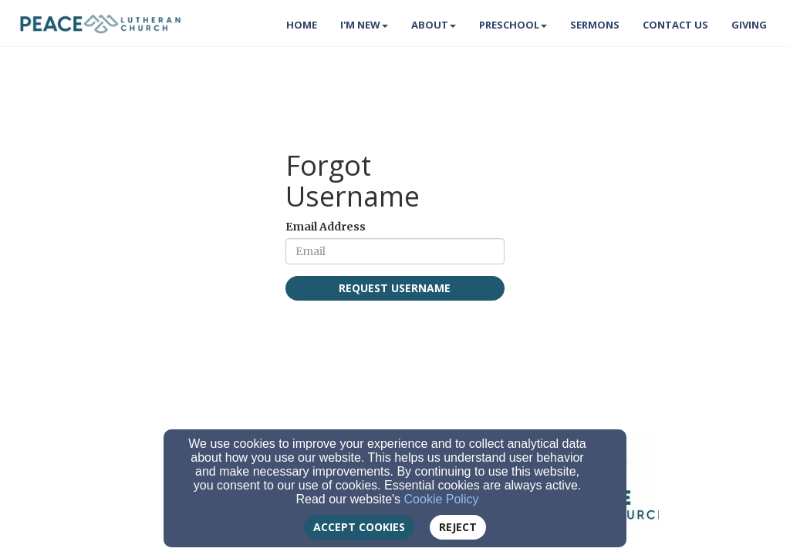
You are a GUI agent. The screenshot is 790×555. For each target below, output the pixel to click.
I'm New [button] (364, 25)
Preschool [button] (513, 25)
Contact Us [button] (675, 25)
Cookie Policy (441, 499)
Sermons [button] (595, 25)
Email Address (325, 227)
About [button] (433, 25)
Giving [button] (749, 25)
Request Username (395, 288)
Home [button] (301, 25)
